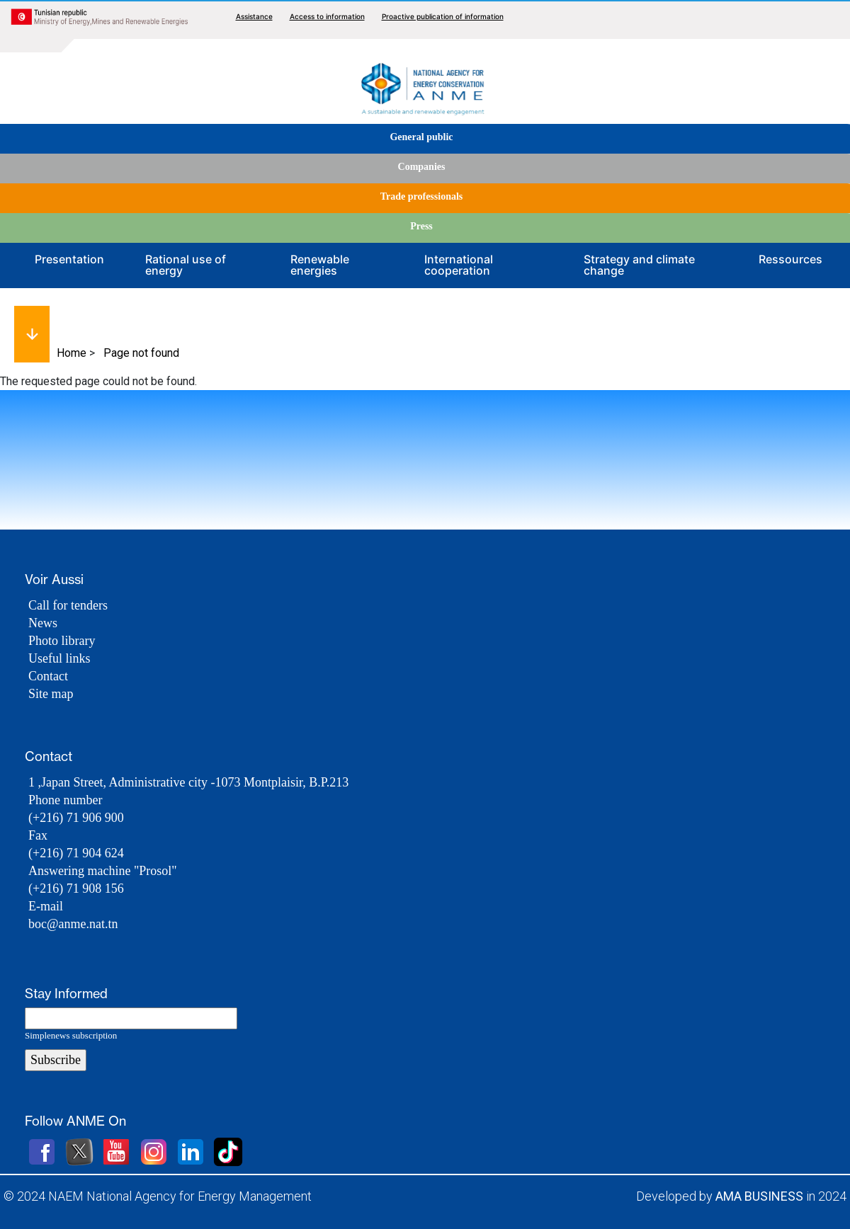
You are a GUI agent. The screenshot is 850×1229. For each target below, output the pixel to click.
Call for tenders (68, 605)
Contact (48, 676)
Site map (51, 694)
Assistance (254, 16)
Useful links (59, 658)
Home (71, 353)
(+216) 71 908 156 (76, 888)
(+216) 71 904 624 (76, 853)
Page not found (141, 353)
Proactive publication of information (443, 16)
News (42, 623)
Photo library (62, 641)
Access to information (327, 16)
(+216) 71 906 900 (76, 818)
